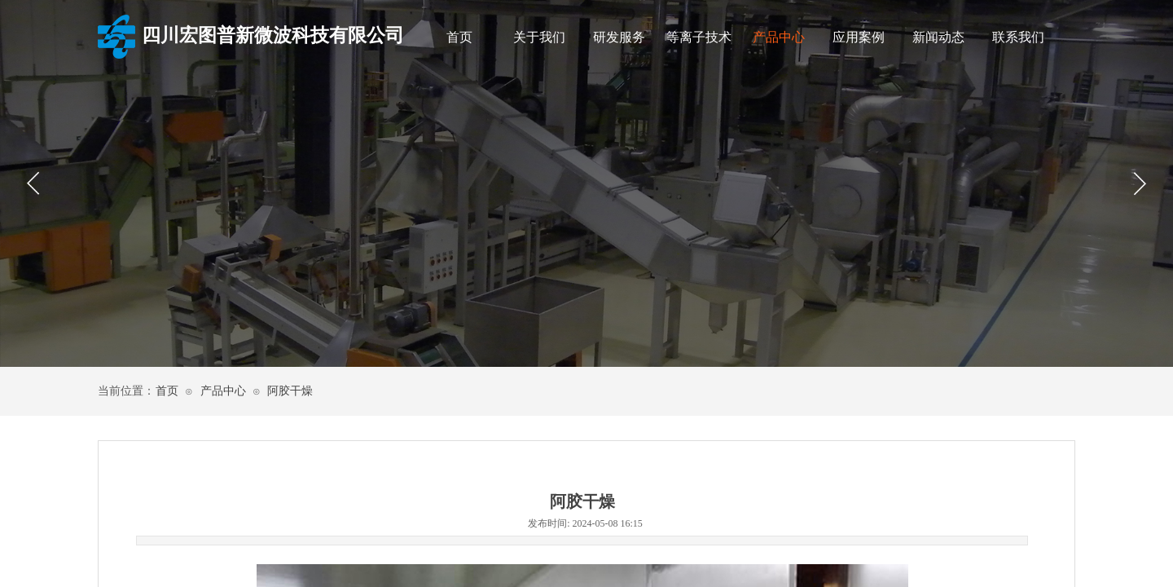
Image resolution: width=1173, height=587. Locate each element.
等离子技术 (698, 37)
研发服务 (619, 37)
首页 (459, 37)
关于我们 (539, 37)
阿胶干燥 (290, 391)
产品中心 (779, 37)
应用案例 (859, 37)
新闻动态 (938, 37)
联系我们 (1018, 37)
